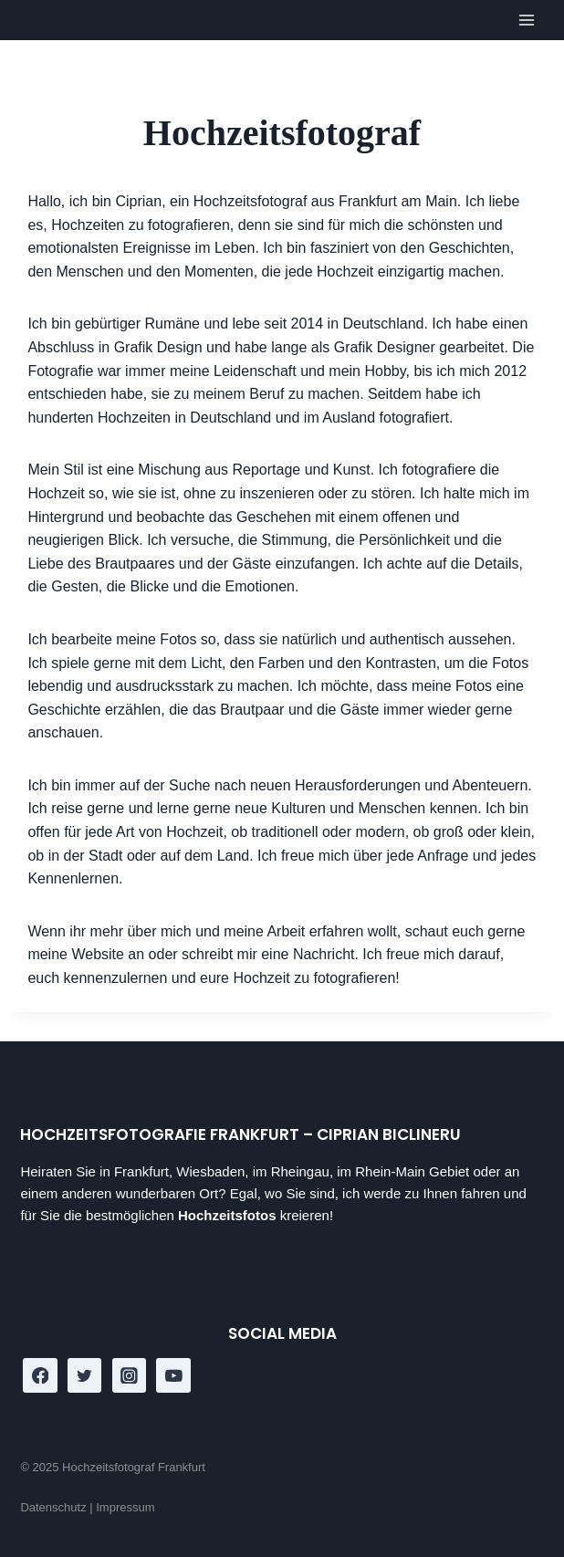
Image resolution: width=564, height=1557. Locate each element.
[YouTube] (173, 1375)
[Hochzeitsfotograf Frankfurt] (46, 18)
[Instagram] (129, 1375)
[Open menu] (527, 20)
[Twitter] (85, 1375)
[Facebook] (40, 1375)
